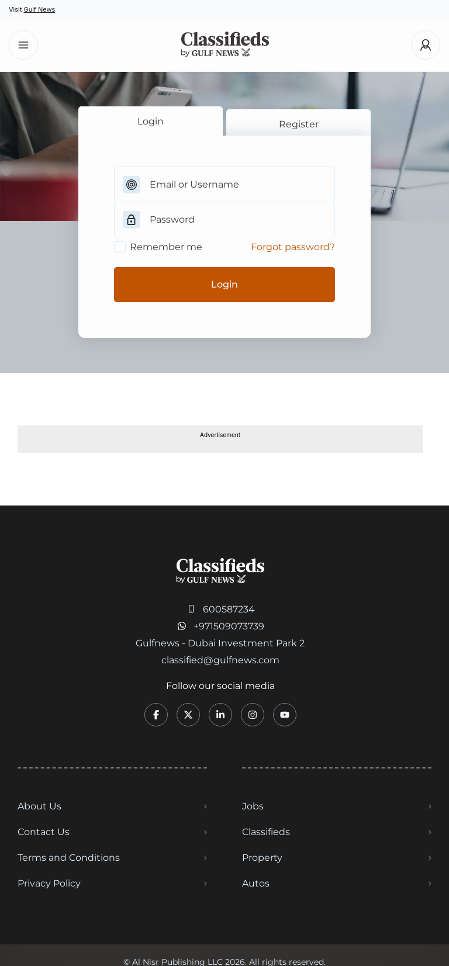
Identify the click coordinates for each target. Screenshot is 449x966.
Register (299, 124)
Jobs (253, 806)
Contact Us (44, 831)
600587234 (229, 609)
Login (150, 121)
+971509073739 (229, 626)
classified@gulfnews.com (220, 660)
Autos (256, 883)
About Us (39, 806)
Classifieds (266, 831)
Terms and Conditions (69, 857)
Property (262, 857)
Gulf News (39, 9)
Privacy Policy (49, 883)
